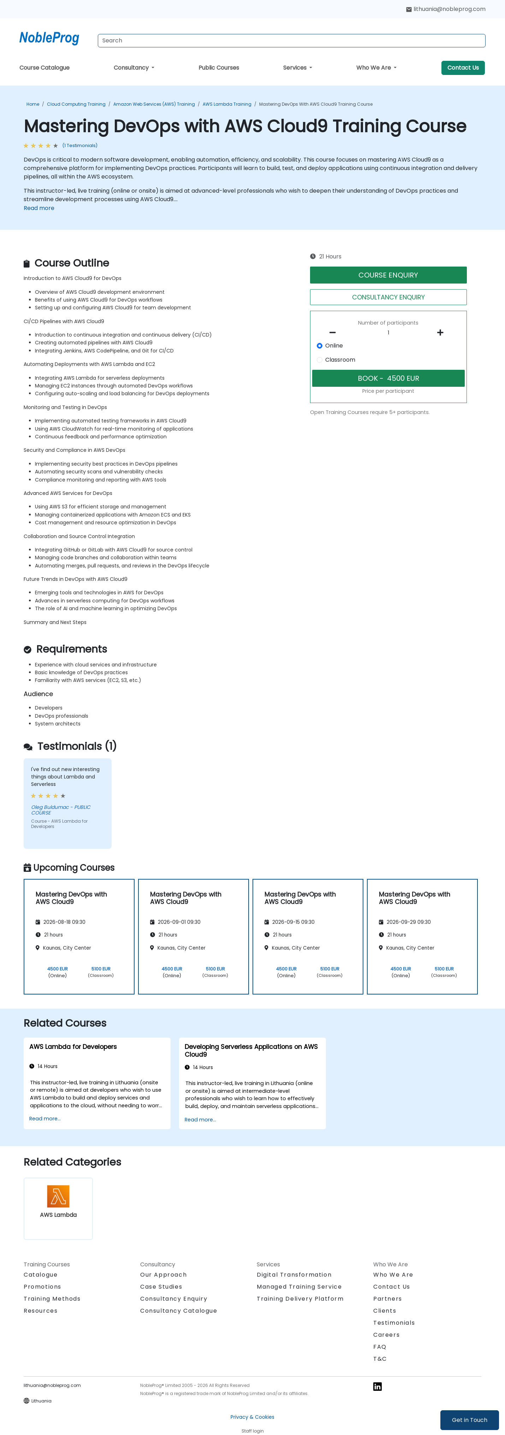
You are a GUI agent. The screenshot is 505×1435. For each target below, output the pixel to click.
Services (295, 68)
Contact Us (463, 68)
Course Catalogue (44, 68)
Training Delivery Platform (300, 1299)
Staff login (253, 1431)
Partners (387, 1299)
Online (334, 346)
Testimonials (394, 1323)
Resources (41, 1311)
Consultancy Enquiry (173, 1299)
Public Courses (218, 68)
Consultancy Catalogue (179, 1311)
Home (32, 104)
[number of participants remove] (334, 332)
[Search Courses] (292, 40)
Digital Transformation (294, 1275)
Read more (39, 208)
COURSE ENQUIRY (388, 275)
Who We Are (374, 68)
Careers (386, 1335)
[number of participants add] (442, 332)
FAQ (380, 1347)
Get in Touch (469, 1420)
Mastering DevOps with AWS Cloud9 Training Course (316, 104)
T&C (380, 1359)
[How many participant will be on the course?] (388, 333)
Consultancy (132, 68)
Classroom (340, 360)
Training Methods (52, 1299)
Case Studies (161, 1287)
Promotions (42, 1287)
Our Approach (163, 1275)
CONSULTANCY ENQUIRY (388, 297)
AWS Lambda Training (227, 104)
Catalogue (41, 1275)
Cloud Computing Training (76, 104)
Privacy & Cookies (252, 1417)
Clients (384, 1311)
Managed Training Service (299, 1287)
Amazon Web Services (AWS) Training (154, 104)
